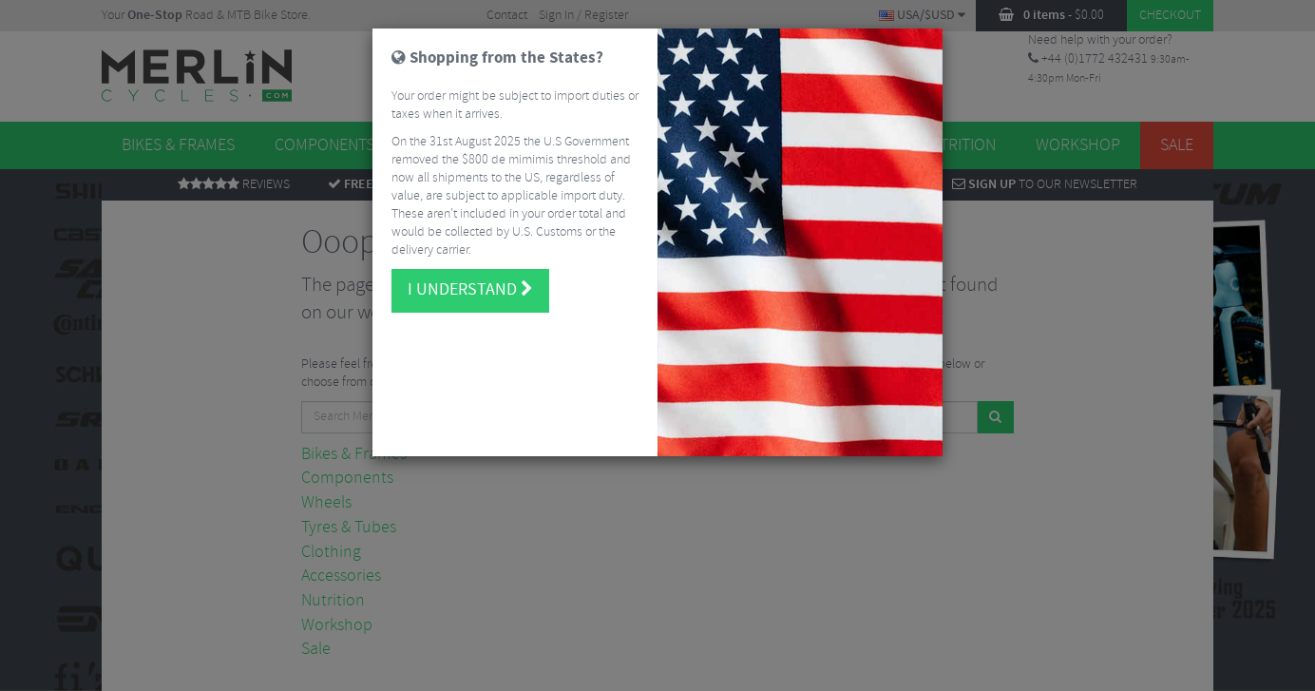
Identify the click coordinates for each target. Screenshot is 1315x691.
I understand (470, 289)
